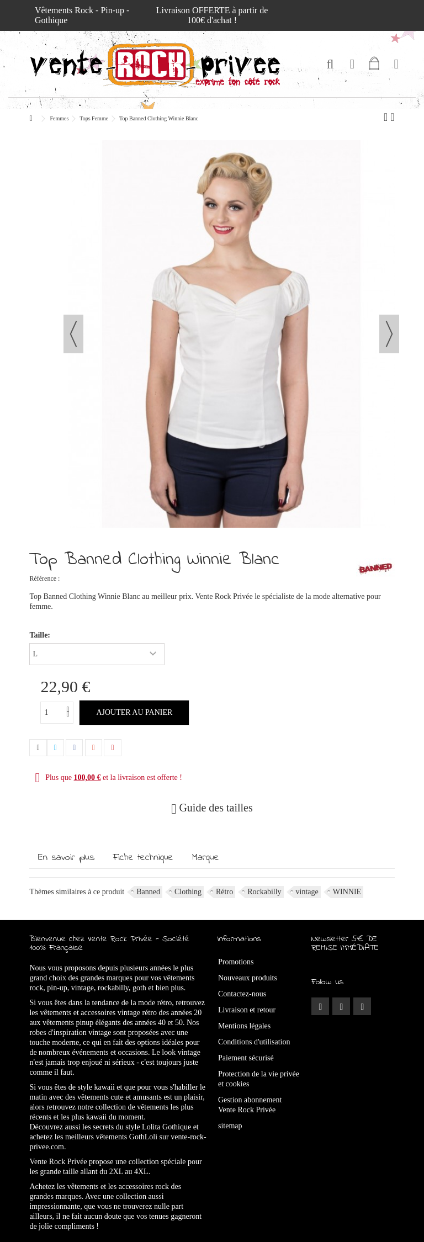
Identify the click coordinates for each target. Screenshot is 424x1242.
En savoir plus (66, 858)
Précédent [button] (73, 334)
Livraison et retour (246, 1010)
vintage (307, 892)
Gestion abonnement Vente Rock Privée (250, 1105)
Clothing (188, 892)
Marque (205, 858)
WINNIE (347, 892)
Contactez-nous (242, 994)
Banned (148, 892)
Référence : (44, 578)
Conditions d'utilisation (254, 1042)
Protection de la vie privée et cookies (258, 1079)
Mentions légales (244, 1026)
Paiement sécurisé (246, 1058)
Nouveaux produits (247, 978)
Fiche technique (143, 858)
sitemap (230, 1126)
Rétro (224, 892)
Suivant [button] (389, 334)
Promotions (236, 962)
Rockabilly (264, 892)
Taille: (40, 635)
